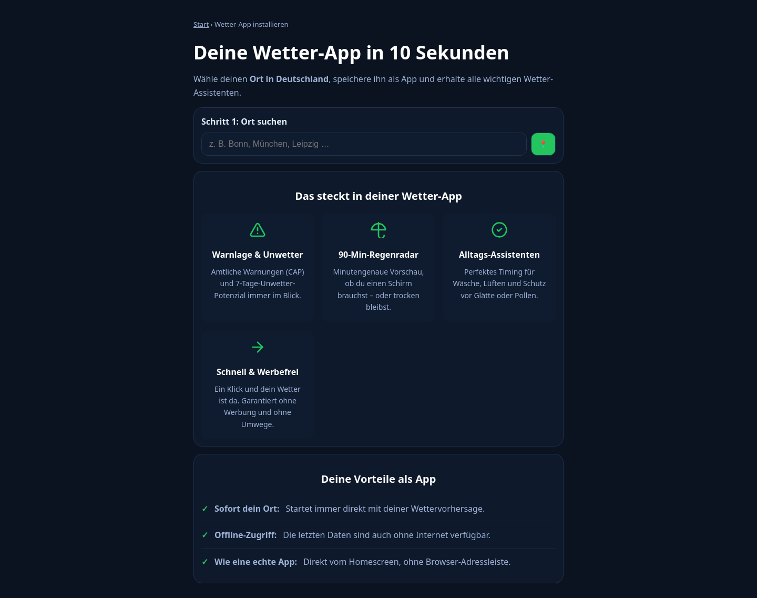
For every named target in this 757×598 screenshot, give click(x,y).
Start (201, 24)
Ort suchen (244, 121)
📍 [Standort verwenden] (543, 144)
